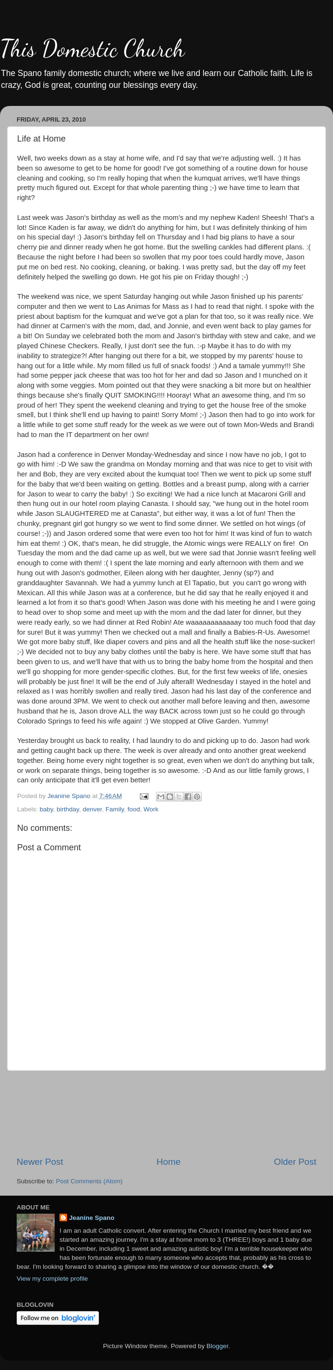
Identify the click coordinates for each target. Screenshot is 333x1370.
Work (151, 809)
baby (46, 809)
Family (115, 809)
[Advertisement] (166, 1113)
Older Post (295, 1162)
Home (168, 1162)
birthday (68, 809)
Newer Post (40, 1162)
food (133, 809)
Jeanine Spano (91, 1217)
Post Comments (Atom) (89, 1181)
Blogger (217, 1346)
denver (92, 809)
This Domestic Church (92, 48)
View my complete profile (52, 1278)
